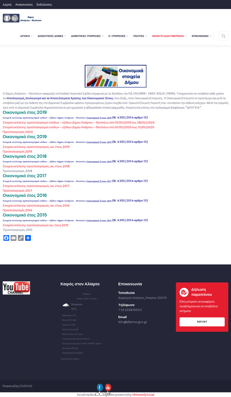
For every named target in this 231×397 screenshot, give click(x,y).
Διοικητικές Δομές (50, 36)
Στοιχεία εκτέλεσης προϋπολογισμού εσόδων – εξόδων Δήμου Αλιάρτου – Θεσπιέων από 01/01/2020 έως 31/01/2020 (78, 127)
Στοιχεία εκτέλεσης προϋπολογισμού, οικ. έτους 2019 (36, 147)
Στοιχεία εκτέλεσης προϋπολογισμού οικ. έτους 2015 (35, 225)
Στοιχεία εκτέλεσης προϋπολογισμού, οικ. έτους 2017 (36, 186)
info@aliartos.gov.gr (132, 322)
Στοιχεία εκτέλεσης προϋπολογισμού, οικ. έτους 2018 (36, 166)
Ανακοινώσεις (24, 4)
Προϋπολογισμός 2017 (17, 190)
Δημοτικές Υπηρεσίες (86, 36)
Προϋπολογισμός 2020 (18, 132)
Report (202, 321)
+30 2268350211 (130, 310)
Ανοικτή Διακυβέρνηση (168, 36)
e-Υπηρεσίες (117, 36)
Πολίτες (138, 36)
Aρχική (7, 4)
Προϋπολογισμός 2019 (17, 151)
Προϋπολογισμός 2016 (17, 210)
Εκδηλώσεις (44, 4)
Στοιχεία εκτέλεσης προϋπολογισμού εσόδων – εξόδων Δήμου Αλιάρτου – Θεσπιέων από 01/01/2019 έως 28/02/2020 (79, 122)
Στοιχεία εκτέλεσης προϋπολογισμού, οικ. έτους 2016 (36, 205)
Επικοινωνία (200, 36)
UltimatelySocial (143, 394)
